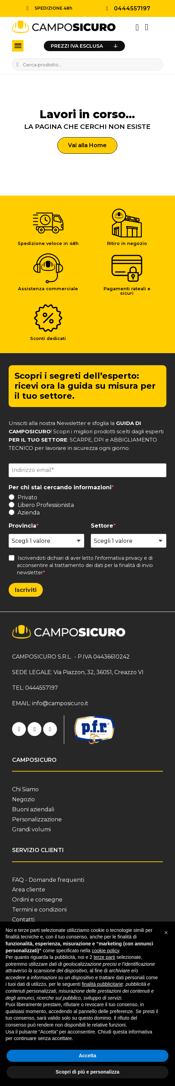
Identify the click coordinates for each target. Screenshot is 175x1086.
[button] (87, 145)
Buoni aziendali (33, 809)
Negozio (23, 799)
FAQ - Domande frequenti (48, 880)
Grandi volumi (31, 829)
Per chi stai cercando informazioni (60, 487)
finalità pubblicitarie (102, 984)
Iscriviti (26, 590)
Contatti (23, 919)
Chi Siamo (25, 789)
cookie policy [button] (105, 950)
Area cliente (28, 889)
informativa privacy (120, 558)
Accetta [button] (87, 1055)
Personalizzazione (37, 819)
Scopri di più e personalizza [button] (87, 1072)
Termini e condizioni (39, 909)
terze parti (104, 957)
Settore (102, 525)
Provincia (22, 525)
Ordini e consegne (37, 899)
